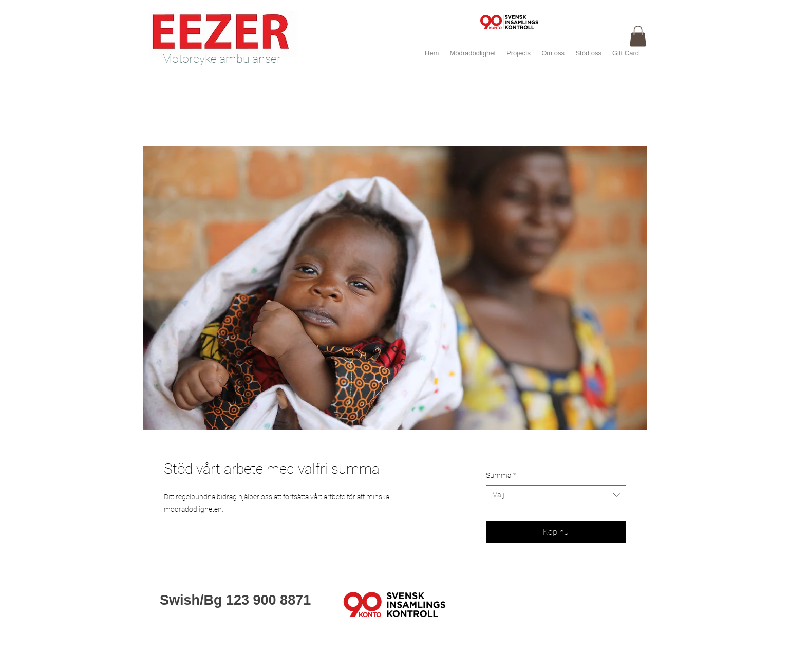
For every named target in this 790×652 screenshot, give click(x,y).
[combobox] (556, 495)
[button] (638, 36)
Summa (501, 475)
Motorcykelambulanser (221, 59)
